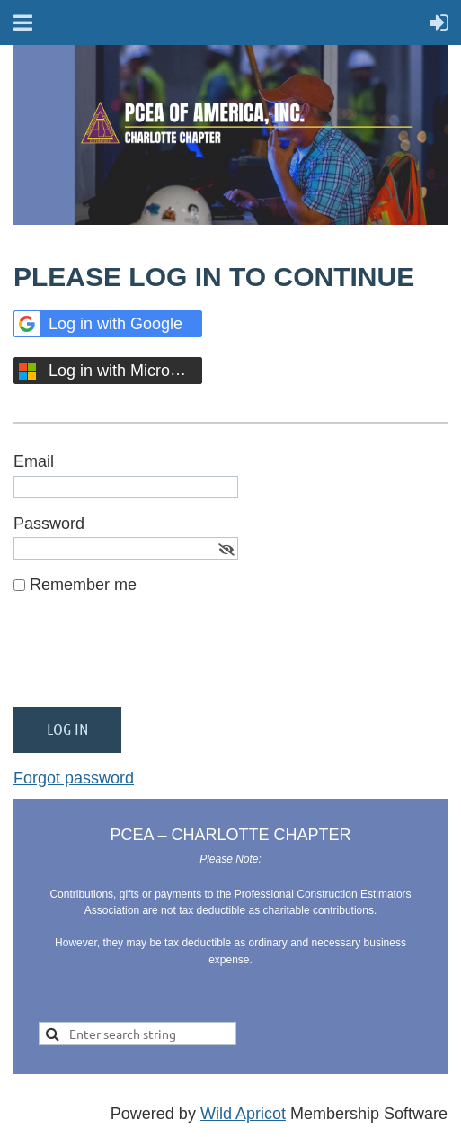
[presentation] (150, 658)
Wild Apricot (243, 1114)
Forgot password (73, 778)
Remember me (83, 585)
